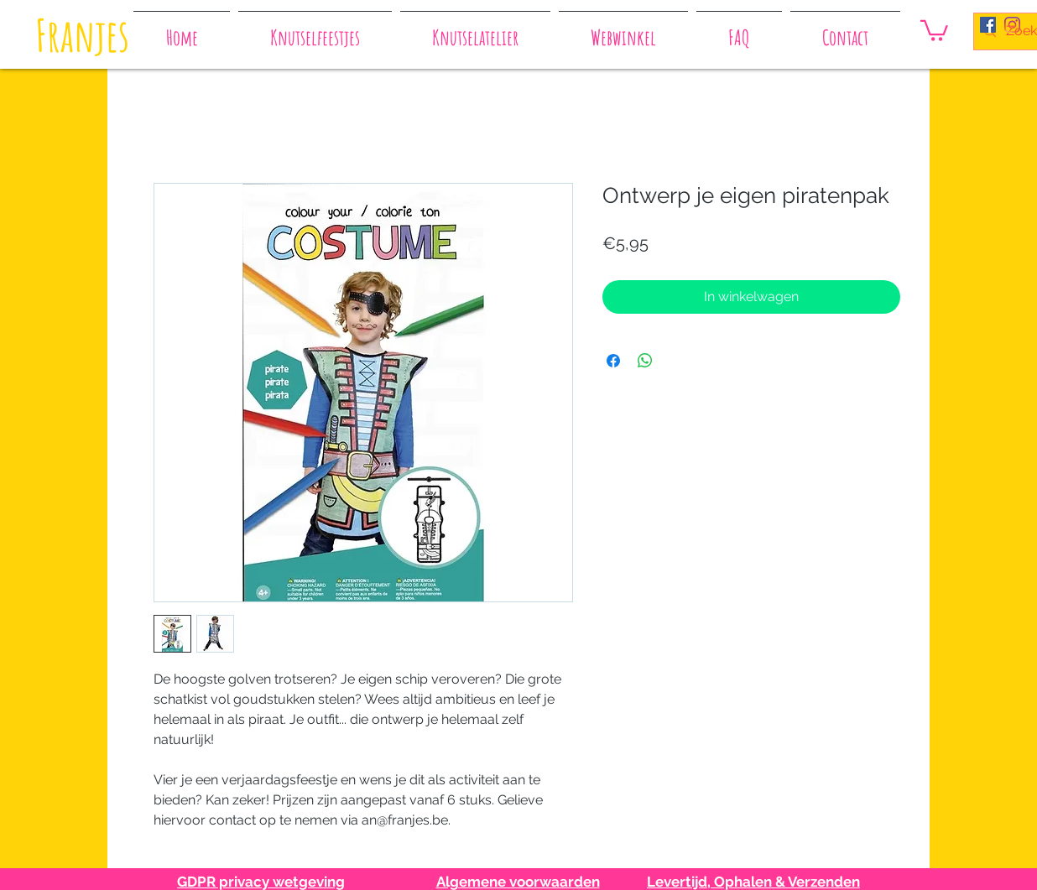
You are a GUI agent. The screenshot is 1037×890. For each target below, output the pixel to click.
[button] (934, 29)
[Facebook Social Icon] (988, 25)
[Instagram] (1012, 25)
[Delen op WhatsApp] (645, 361)
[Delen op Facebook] (613, 361)
